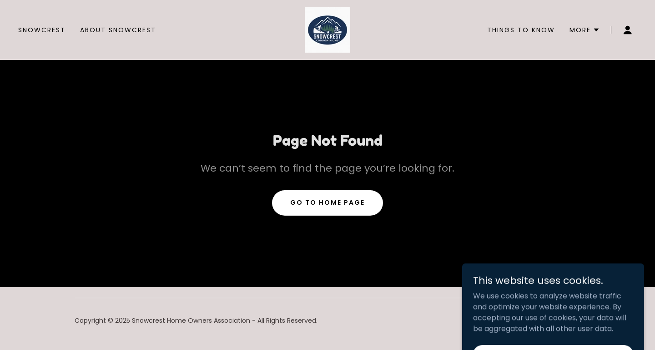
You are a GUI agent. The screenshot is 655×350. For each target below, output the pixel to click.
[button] (584, 30)
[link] (327, 29)
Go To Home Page (327, 202)
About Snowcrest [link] (118, 30)
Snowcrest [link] (42, 30)
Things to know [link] (521, 30)
